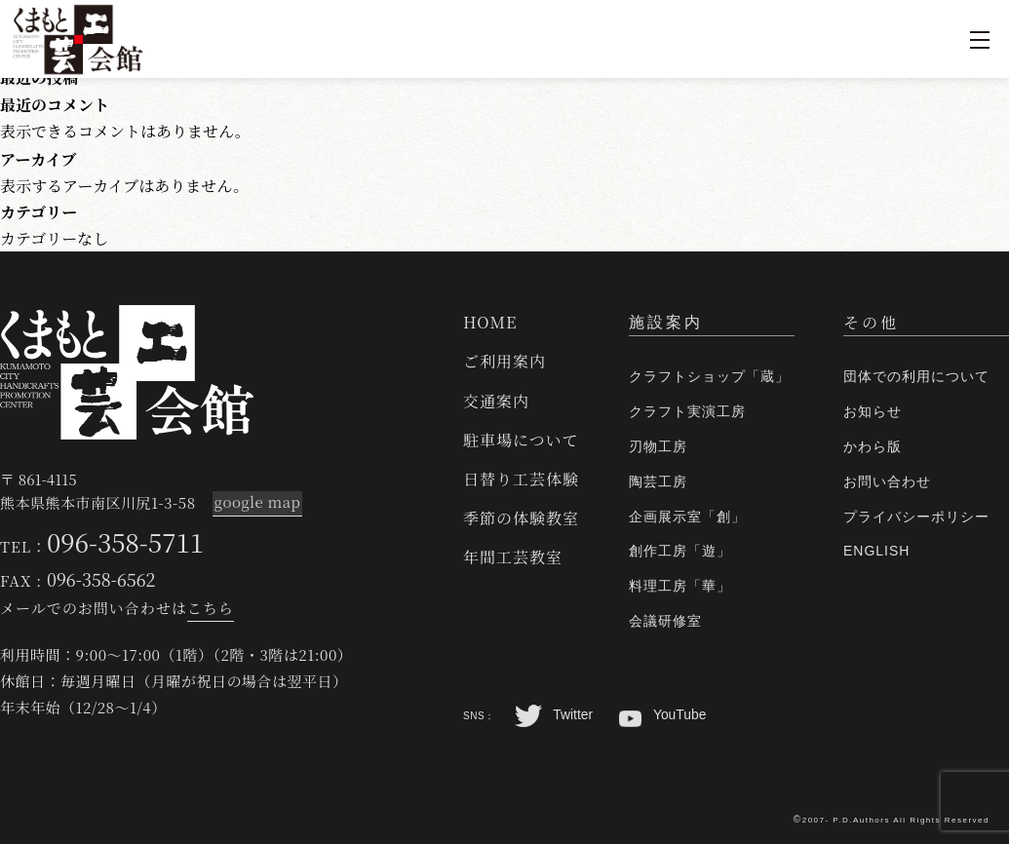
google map (256, 502)
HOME (490, 322)
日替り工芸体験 (521, 479)
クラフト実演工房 (687, 411)
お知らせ (872, 411)
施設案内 (666, 322)
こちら (210, 607)
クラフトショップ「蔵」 (709, 376)
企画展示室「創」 (687, 516)
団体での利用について (916, 376)
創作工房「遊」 (680, 550)
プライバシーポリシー (916, 516)
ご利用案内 (504, 361)
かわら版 (872, 446)
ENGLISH (876, 550)
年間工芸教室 (513, 557)
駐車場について (521, 440)
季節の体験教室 (521, 518)
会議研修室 (665, 621)
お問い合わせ (887, 481)
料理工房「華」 (680, 586)
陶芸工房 (658, 481)
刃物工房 (658, 446)
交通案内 (496, 401)
